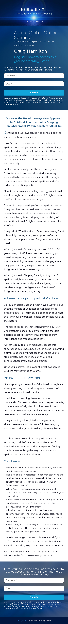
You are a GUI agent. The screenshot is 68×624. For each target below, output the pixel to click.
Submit (34, 92)
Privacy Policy (13, 104)
